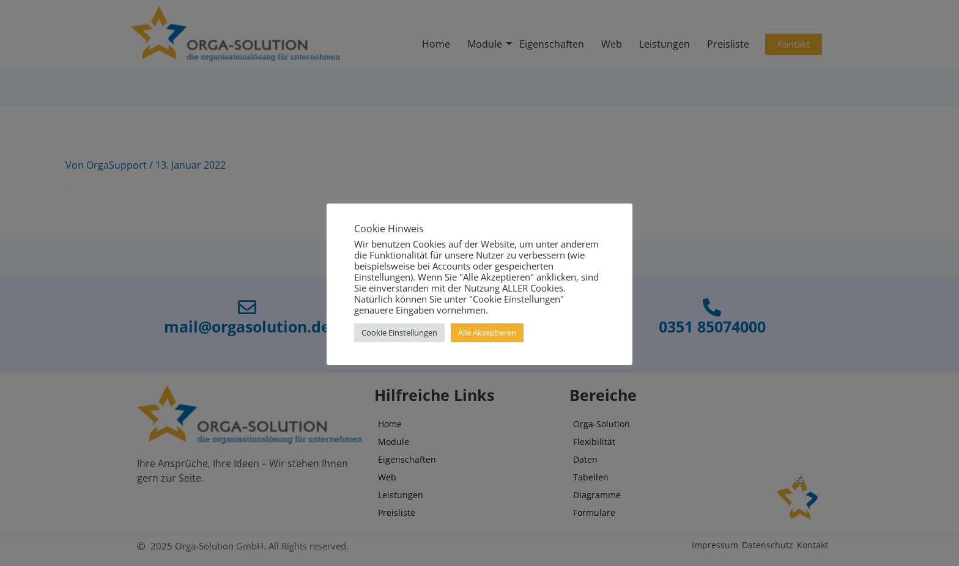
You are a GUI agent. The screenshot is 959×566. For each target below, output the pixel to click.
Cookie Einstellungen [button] (399, 332)
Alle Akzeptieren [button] (487, 332)
